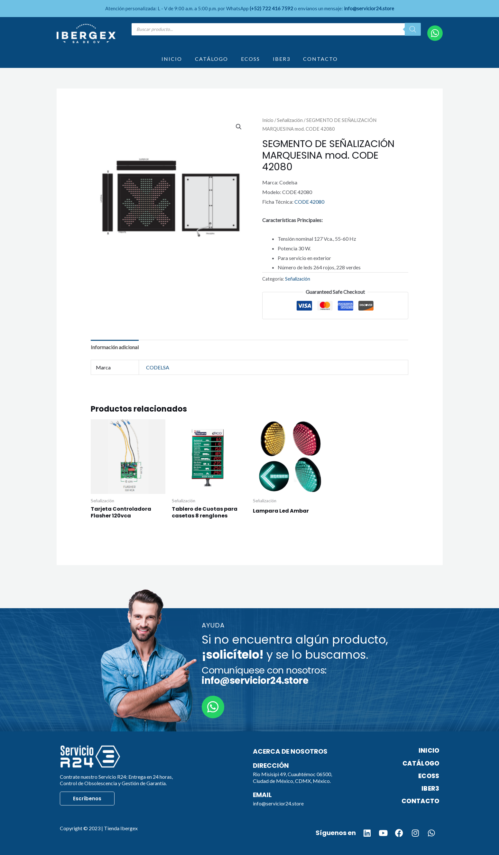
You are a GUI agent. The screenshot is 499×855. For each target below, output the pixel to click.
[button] (239, 127)
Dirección (271, 765)
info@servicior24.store (278, 803)
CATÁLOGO (211, 59)
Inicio (267, 120)
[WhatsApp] (435, 33)
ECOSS (250, 59)
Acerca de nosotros (290, 751)
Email (262, 794)
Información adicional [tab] (115, 347)
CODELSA (157, 367)
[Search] (413, 29)
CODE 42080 (309, 202)
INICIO (172, 59)
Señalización (290, 120)
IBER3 (281, 59)
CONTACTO (320, 59)
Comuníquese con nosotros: (264, 675)
